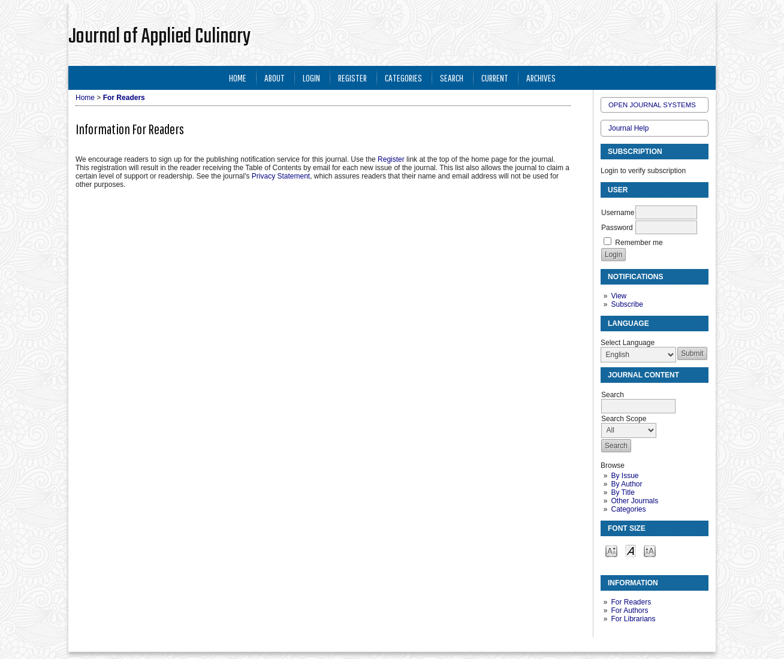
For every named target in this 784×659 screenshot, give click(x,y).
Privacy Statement (281, 176)
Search (451, 77)
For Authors (629, 610)
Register (352, 77)
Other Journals (634, 501)
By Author (626, 484)
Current (494, 77)
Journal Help (628, 128)
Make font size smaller (611, 550)
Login (311, 77)
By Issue (624, 475)
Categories (628, 509)
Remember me (638, 242)
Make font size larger (650, 550)
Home (237, 77)
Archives (541, 77)
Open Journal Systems (652, 104)
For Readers (631, 602)
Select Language (628, 342)
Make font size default (631, 550)
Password (617, 227)
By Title (622, 492)
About (274, 77)
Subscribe (627, 304)
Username (617, 212)
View (618, 296)
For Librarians (633, 619)
